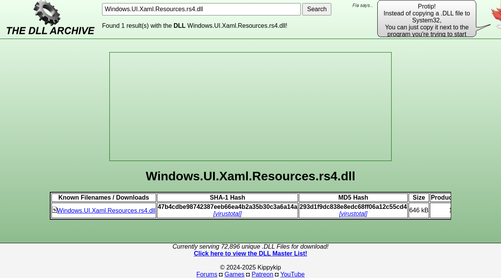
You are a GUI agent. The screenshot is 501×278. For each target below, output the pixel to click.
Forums (206, 274)
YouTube (292, 274)
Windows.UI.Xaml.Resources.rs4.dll (103, 210)
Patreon (262, 274)
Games (235, 274)
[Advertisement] (250, 107)
